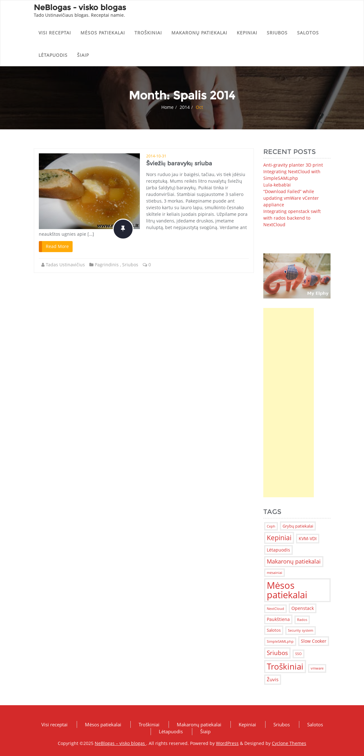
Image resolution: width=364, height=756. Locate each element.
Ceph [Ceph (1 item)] (271, 526)
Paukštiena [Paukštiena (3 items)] (278, 619)
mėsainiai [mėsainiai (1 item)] (274, 572)
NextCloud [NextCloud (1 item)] (275, 608)
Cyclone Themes (289, 743)
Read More (57, 246)
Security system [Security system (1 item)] (300, 630)
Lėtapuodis (53, 55)
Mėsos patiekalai (103, 33)
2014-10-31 (156, 156)
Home (167, 107)
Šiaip (83, 55)
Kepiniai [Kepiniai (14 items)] (279, 537)
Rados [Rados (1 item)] (302, 619)
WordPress (227, 743)
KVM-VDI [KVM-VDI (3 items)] (308, 538)
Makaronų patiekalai (199, 33)
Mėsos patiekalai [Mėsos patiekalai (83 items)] (287, 590)
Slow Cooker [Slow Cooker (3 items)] (313, 641)
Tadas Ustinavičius (65, 265)
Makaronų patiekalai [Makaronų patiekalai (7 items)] (294, 561)
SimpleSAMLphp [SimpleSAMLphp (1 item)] (280, 641)
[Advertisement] (288, 402)
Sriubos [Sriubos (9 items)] (277, 653)
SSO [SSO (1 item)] (298, 654)
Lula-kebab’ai (277, 185)
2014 (185, 107)
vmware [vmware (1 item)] (317, 668)
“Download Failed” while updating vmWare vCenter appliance (291, 198)
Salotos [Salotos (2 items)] (274, 630)
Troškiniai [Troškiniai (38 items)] (285, 666)
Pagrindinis (107, 265)
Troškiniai (148, 33)
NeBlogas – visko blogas (120, 743)
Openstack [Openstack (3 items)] (302, 608)
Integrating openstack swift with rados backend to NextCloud (292, 217)
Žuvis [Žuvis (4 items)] (272, 679)
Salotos (308, 33)
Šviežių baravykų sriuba (179, 163)
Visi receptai (55, 33)
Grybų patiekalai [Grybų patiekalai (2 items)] (298, 526)
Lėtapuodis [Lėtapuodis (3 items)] (278, 550)
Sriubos (277, 33)
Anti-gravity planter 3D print (293, 165)
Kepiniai (247, 33)
